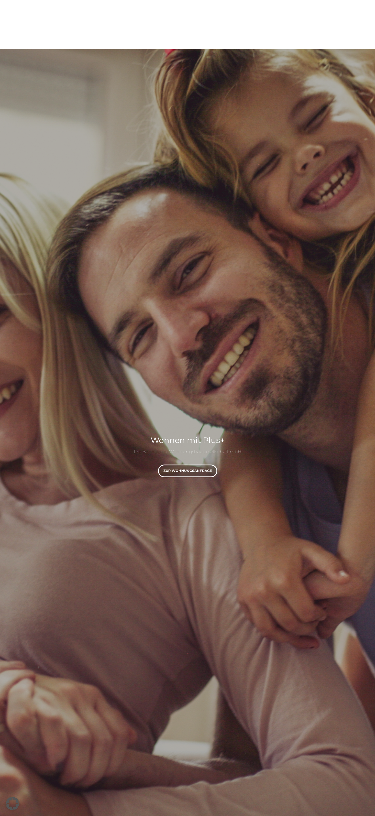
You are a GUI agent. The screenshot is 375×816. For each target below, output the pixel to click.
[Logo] (58, 17)
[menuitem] (114, 17)
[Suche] (353, 17)
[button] (12, 803)
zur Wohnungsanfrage (187, 471)
